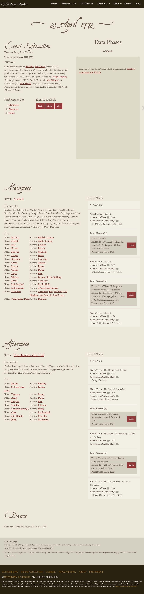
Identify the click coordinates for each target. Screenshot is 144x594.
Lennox (14, 266)
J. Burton (42, 405)
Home (54, 4)
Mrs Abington (53, 80)
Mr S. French (25, 84)
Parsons (41, 277)
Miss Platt (42, 416)
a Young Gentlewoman (48, 288)
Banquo (14, 256)
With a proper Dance (20, 299)
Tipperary (15, 394)
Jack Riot (15, 405)
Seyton (14, 263)
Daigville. (42, 299)
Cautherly (42, 252)
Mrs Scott (58, 292)
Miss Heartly (17, 416)
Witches (15, 277)
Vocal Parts (16, 292)
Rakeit (14, 398)
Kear (51, 292)
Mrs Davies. (43, 419)
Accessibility (10, 572)
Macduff (14, 241)
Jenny (13, 419)
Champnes (43, 281)
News (138, 4)
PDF (84, 51)
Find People (96, 572)
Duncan (14, 248)
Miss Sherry (40, 67)
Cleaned (115, 51)
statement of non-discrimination (126, 586)
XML (50, 106)
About (116, 4)
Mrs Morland (44, 412)
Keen (40, 274)
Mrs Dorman (59, 295)
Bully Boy (15, 402)
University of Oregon (17, 577)
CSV (58, 106)
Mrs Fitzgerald (45, 295)
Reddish (41, 237)
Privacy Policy (67, 572)
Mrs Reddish (44, 284)
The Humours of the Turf (29, 355)
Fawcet (41, 266)
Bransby (41, 248)
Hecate (14, 281)
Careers (51, 572)
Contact (127, 4)
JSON (40, 106)
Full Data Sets (87, 4)
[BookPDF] (108, 108)
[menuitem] (54, 3)
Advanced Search (68, 4)
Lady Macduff (17, 284)
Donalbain (15, 259)
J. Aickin (42, 245)
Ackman (41, 263)
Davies (41, 270)
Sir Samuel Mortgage (20, 409)
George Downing (59, 77)
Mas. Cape (42, 259)
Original (99, 51)
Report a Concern (32, 572)
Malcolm (15, 252)
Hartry (41, 409)
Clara (13, 412)
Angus (14, 274)
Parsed (130, 51)
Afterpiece (13, 109)
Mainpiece (14, 105)
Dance (12, 113)
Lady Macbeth (17, 288)
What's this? (97, 205)
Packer (41, 256)
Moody (49, 277)
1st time (50, 237)
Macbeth (19, 199)
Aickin (41, 241)
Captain (14, 270)
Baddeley (30, 67)
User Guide (102, 4)
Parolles (14, 384)
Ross (13, 245)
